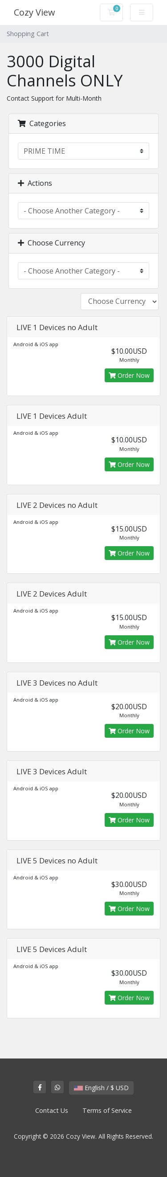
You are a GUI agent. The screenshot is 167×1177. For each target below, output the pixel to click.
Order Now (129, 375)
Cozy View (34, 12)
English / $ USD (101, 1087)
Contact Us (51, 1110)
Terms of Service (107, 1110)
